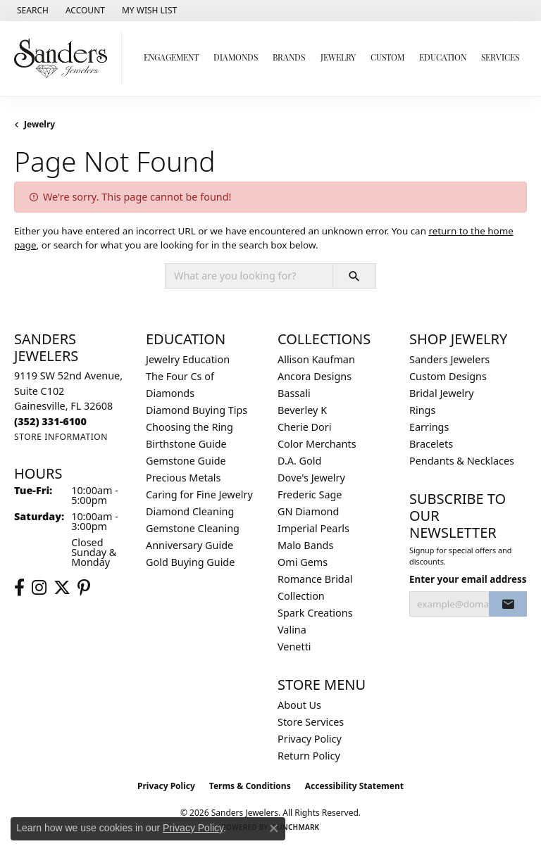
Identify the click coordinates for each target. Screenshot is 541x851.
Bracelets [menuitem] (431, 443)
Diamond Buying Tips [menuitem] (196, 410)
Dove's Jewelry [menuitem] (311, 477)
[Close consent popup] (274, 828)
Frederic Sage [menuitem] (310, 494)
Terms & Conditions (250, 786)
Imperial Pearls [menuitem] (313, 528)
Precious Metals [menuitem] (183, 477)
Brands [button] (289, 58)
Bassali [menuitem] (294, 393)
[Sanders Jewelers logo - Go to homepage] (64, 58)
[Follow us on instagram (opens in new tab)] (39, 587)
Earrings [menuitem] (429, 427)
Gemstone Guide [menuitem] (186, 460)
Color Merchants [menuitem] (317, 443)
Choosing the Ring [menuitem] (189, 427)
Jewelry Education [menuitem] (188, 359)
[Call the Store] (50, 421)
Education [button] (442, 58)
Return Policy (309, 755)
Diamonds (235, 58)
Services (500, 58)
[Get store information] (61, 437)
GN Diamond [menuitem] (308, 511)
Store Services (311, 722)
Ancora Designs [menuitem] (315, 376)
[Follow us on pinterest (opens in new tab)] (83, 587)
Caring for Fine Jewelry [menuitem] (199, 494)
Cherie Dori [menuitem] (305, 427)
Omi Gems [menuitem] (303, 562)
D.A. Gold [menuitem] (299, 460)
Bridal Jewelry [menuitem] (441, 393)
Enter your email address (468, 579)
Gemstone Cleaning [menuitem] (193, 528)
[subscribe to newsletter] (508, 604)
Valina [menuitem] (292, 629)
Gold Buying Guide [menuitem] (190, 562)
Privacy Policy (310, 738)
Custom (387, 58)
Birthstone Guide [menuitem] (186, 443)
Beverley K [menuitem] (302, 410)
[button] (31, 10)
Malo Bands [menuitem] (305, 545)
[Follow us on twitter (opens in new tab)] (62, 587)
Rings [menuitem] (422, 410)
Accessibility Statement (354, 786)
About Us (299, 705)
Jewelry (39, 124)
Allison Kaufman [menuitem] (316, 359)
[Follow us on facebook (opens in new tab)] (19, 587)
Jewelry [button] (338, 58)
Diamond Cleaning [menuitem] (190, 511)
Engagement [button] (171, 58)
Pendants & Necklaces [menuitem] (461, 460)
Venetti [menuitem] (294, 646)
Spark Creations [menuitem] (315, 612)
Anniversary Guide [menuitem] (189, 545)
